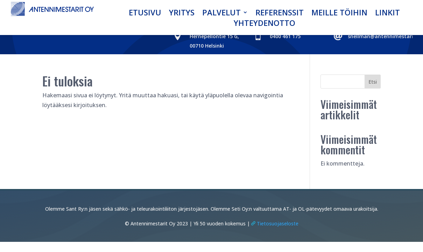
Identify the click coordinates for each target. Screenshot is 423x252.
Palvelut (221, 14)
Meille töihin (339, 14)
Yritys (182, 14)
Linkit (387, 14)
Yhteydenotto (264, 24)
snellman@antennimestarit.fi (384, 36)
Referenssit (279, 14)
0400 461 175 (285, 36)
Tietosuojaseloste (274, 223)
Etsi (372, 81)
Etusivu (145, 14)
